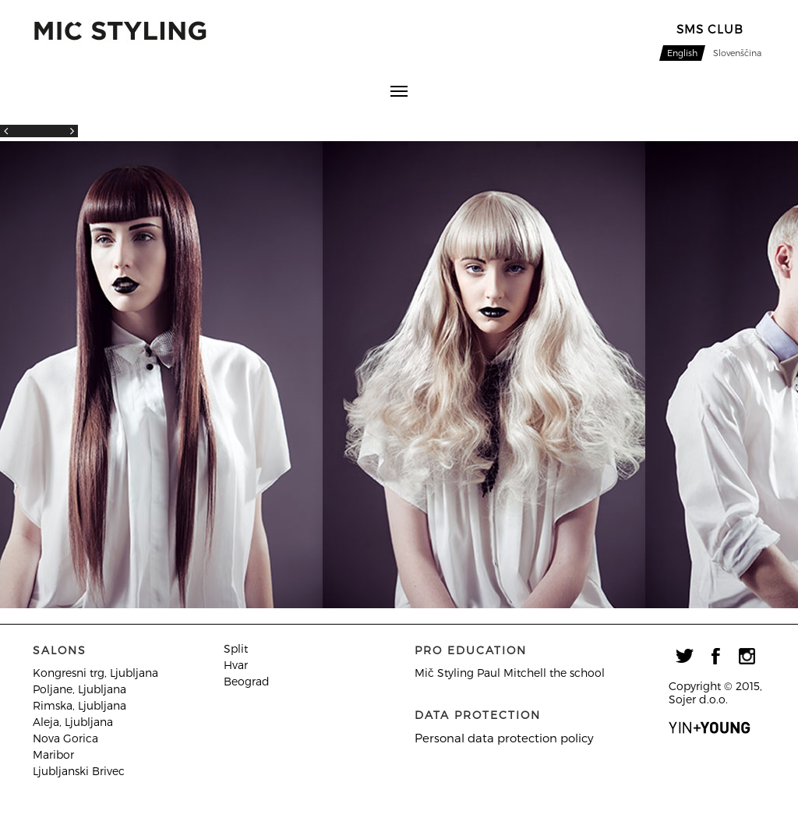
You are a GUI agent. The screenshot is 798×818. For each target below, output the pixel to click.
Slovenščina (737, 53)
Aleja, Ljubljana (73, 721)
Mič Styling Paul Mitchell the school (510, 672)
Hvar (236, 664)
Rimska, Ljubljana (79, 705)
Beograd (247, 681)
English (682, 53)
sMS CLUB (709, 29)
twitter (684, 656)
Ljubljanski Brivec (79, 770)
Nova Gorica (65, 738)
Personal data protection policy (504, 738)
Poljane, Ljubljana (79, 689)
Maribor (53, 754)
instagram (746, 656)
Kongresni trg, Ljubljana (95, 672)
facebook (715, 656)
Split (236, 648)
